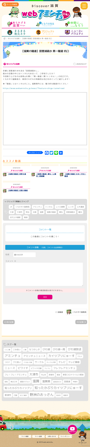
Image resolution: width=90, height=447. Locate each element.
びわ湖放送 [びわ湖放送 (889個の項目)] (74, 349)
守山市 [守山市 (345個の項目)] (43, 375)
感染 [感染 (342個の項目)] (58, 375)
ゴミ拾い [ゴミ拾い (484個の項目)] (17, 362)
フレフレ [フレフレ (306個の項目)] (47, 368)
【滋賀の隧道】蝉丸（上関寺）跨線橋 (46, 175)
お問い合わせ (52, 436)
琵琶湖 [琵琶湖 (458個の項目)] (67, 381)
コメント (10, 261)
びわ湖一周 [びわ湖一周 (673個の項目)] (59, 349)
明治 (27, 212)
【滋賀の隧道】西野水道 (17, 174)
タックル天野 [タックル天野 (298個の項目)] (51, 362)
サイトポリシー (65, 436)
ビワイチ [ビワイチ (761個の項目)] (23, 368)
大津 (11, 212)
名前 (7, 254)
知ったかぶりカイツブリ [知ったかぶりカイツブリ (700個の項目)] (18, 388)
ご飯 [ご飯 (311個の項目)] (24, 350)
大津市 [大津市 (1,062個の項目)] (33, 374)
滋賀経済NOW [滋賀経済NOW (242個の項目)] (57, 382)
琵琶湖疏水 (70, 212)
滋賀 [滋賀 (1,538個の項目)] (36, 381)
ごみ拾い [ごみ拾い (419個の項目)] (17, 349)
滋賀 (41, 212)
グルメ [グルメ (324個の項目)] (79, 356)
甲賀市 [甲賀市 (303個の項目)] (75, 382)
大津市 (19, 212)
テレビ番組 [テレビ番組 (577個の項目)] (73, 362)
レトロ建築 (60, 207)
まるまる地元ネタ (16, 32)
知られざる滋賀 (16, 24)
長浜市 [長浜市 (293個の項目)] (58, 395)
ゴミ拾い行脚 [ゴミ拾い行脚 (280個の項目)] (28, 362)
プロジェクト (45, 32)
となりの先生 (45, 24)
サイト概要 (24, 436)
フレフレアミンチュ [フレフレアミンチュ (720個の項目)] (64, 368)
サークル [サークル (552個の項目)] (39, 362)
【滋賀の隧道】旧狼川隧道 (18, 190)
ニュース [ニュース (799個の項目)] (10, 368)
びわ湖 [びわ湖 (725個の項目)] (46, 349)
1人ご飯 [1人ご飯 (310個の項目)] (7, 350)
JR (11, 207)
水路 (34, 212)
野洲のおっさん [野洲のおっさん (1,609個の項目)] (42, 394)
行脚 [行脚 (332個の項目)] (15, 395)
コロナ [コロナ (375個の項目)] (7, 362)
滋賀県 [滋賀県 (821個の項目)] (46, 381)
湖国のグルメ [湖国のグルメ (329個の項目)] (25, 382)
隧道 (26, 217)
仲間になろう (74, 24)
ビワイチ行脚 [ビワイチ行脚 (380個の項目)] (36, 368)
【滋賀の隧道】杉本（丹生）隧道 (75, 175)
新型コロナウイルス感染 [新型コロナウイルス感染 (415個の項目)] (73, 374)
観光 (80, 212)
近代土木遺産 (15, 217)
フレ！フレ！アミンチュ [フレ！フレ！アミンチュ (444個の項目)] (16, 374)
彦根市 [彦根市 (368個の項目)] (51, 375)
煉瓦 (61, 212)
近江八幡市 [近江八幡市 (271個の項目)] (23, 395)
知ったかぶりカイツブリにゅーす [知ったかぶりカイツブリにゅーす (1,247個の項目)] (58, 388)
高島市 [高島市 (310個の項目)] (65, 395)
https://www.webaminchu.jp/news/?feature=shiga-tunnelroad (33, 88)
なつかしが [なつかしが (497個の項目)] (34, 349)
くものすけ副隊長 (22, 207)
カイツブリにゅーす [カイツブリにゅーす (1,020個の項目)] (61, 356)
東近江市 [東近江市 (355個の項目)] (14, 382)
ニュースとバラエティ (74, 32)
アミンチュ (37, 207)
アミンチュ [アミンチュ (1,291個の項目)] (13, 356)
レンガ (70, 207)
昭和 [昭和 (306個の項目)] (6, 382)
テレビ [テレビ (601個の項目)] (62, 362)
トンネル (48, 207)
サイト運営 (38, 436)
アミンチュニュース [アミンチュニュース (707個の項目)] (34, 356)
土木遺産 (80, 207)
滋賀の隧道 (51, 212)
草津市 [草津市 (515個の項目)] (8, 395)
